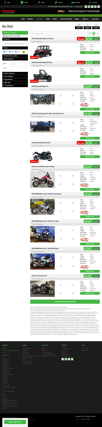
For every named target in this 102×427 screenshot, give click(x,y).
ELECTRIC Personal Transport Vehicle (10, 407)
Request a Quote (27, 363)
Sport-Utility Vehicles (8, 402)
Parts (43, 350)
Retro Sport (5, 364)
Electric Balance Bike (8, 391)
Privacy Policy (85, 348)
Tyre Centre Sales (47, 352)
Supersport (5, 359)
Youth (3, 396)
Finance (77, 19)
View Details (90, 52)
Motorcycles (5, 355)
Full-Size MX (5, 385)
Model (5, 68)
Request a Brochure (28, 362)
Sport (3, 357)
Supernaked (5, 362)
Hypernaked (5, 366)
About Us (86, 19)
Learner (4, 348)
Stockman (5, 376)
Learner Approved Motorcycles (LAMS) (11, 351)
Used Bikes (26, 354)
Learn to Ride (65, 354)
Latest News (95, 19)
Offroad (4, 381)
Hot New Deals (27, 348)
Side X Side (5, 399)
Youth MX (5, 383)
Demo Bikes (26, 352)
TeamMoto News (66, 356)
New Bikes (30, 19)
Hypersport (5, 361)
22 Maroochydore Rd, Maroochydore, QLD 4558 (60, 6)
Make (5, 63)
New (5, 52)
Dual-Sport (5, 380)
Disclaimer (85, 350)
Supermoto (5, 378)
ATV (3, 394)
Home (23, 19)
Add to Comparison (38, 41)
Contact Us (65, 348)
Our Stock (40, 19)
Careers (64, 352)
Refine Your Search (9, 33)
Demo (11, 52)
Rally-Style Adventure (8, 374)
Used (17, 52)
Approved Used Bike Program (31, 356)
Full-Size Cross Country (8, 387)
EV (3, 389)
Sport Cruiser (5, 372)
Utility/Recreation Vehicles (9, 400)
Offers (48, 19)
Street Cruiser (6, 370)
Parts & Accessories (66, 19)
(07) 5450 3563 (78, 6)
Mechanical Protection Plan (49, 356)
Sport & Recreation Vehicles (10, 404)
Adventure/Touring (7, 368)
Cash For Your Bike (28, 358)
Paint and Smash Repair (48, 354)
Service (55, 19)
